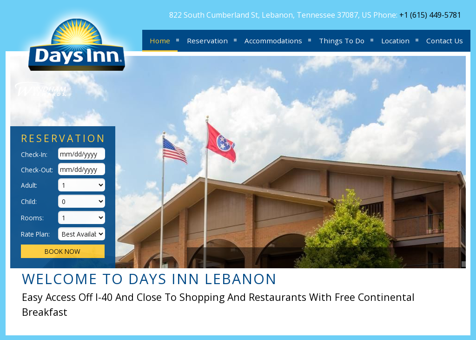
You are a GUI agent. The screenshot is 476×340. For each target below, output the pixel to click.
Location (395, 40)
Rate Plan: (35, 234)
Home (160, 40)
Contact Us (444, 40)
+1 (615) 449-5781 (430, 15)
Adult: (29, 185)
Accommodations (273, 40)
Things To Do (341, 40)
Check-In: (34, 154)
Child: (29, 201)
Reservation (207, 40)
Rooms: (32, 217)
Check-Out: (37, 169)
